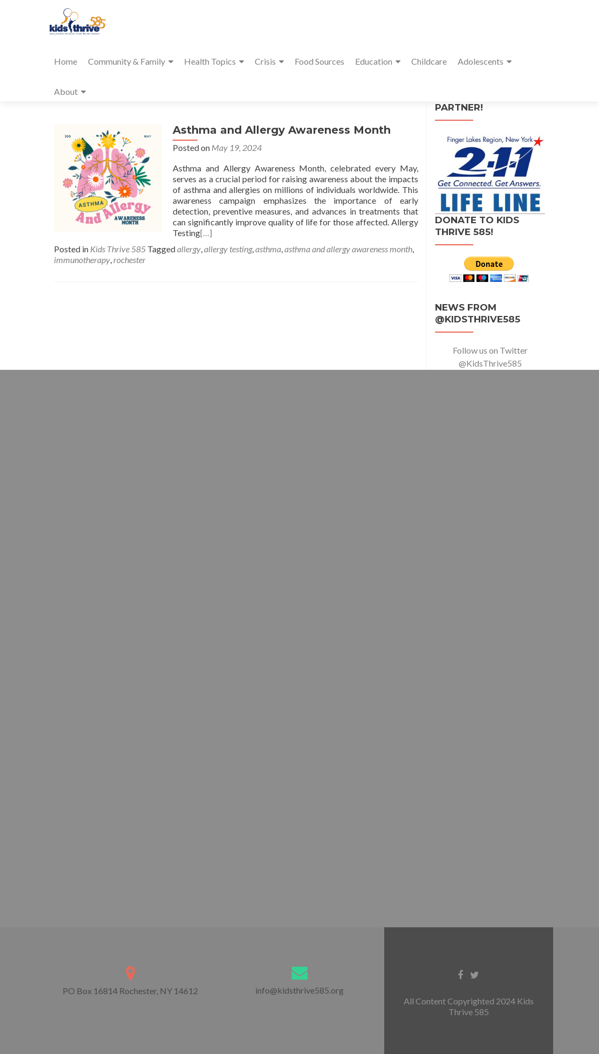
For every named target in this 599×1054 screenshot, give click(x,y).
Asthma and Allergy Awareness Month (282, 129)
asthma (268, 249)
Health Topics (210, 61)
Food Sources (319, 61)
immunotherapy (82, 259)
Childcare (429, 61)
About (66, 91)
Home (65, 61)
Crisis (265, 61)
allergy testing (228, 249)
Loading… (299, 639)
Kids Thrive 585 (118, 249)
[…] (206, 233)
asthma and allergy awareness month (348, 249)
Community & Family (126, 61)
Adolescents (480, 61)
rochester (129, 259)
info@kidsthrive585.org (299, 990)
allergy (189, 249)
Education (373, 61)
